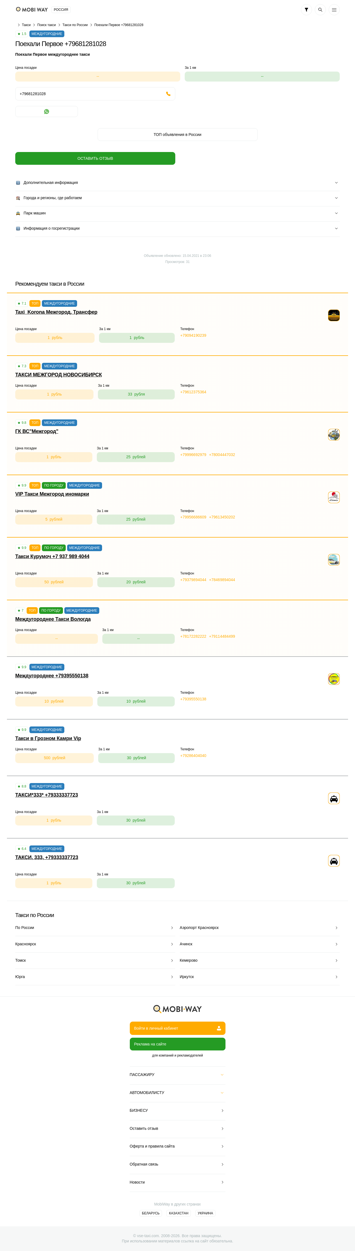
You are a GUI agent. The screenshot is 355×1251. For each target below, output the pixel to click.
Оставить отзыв (95, 158)
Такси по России (75, 25)
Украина (205, 1213)
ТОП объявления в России (177, 134)
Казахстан (178, 1213)
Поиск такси (46, 25)
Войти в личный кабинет (177, 1028)
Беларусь (151, 1213)
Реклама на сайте (150, 1044)
